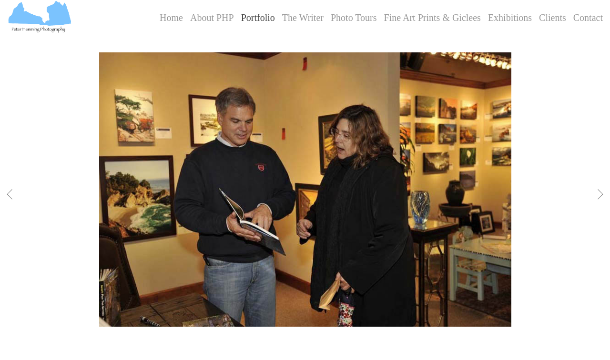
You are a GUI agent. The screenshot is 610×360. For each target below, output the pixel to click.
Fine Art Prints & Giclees (432, 17)
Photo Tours (354, 17)
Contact (588, 17)
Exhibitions (510, 17)
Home (171, 17)
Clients (552, 17)
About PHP (212, 17)
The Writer (303, 17)
